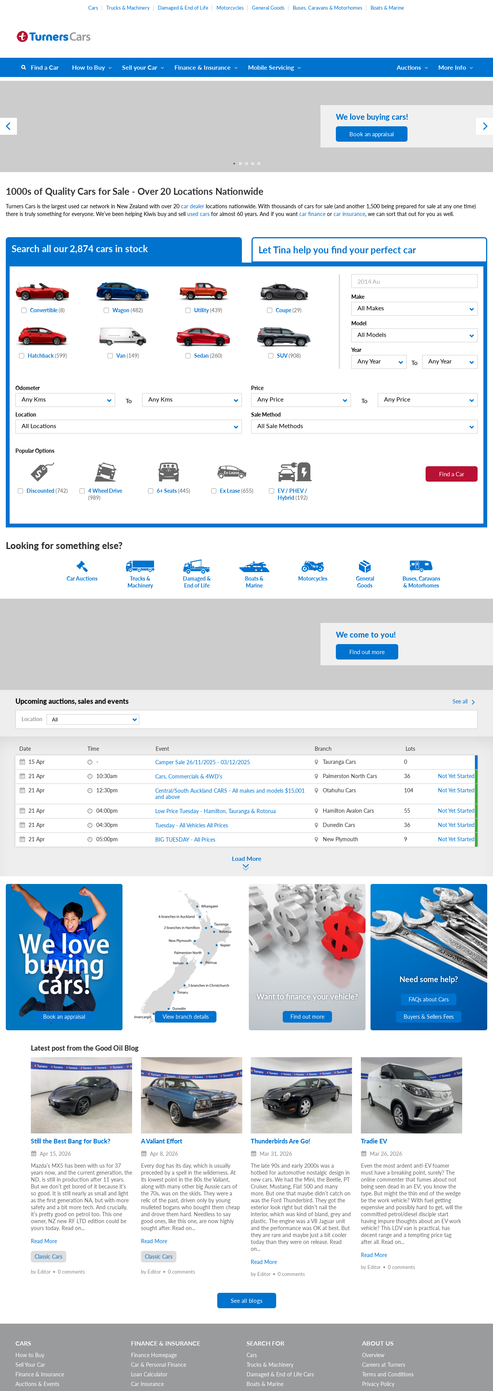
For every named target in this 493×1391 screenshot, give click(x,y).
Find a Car (45, 67)
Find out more (367, 651)
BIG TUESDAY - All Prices (185, 839)
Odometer (27, 388)
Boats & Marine (387, 8)
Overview (373, 1355)
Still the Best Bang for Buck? (70, 1141)
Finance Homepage (154, 1355)
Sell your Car (139, 67)
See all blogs (247, 1300)
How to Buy (88, 67)
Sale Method (266, 414)
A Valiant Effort (161, 1141)
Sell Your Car (30, 1364)
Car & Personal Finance (158, 1364)
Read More (44, 1241)
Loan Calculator (149, 1374)
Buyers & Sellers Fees (429, 1016)
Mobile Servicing (271, 67)
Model (358, 323)
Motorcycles (230, 8)
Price (257, 388)
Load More (247, 858)
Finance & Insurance (202, 67)
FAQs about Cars (429, 999)
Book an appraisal (371, 134)
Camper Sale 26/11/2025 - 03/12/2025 (202, 762)
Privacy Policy (378, 1384)
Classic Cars (48, 1256)
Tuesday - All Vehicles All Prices (191, 825)
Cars (93, 8)
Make (357, 296)
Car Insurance (147, 1384)
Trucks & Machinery (128, 8)
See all (465, 702)
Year (356, 349)
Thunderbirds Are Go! (280, 1141)
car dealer (192, 206)
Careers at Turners (383, 1364)
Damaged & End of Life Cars (280, 1374)
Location (25, 414)
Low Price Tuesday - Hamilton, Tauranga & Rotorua (215, 811)
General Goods (268, 8)
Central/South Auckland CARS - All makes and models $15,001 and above (230, 793)
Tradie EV (374, 1141)
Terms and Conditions (388, 1374)
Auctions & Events (37, 1384)
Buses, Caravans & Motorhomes (327, 8)
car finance (312, 214)
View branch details (186, 1016)
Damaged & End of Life (183, 8)
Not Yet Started (456, 776)
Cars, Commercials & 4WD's (188, 776)
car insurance (349, 214)
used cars (198, 214)
